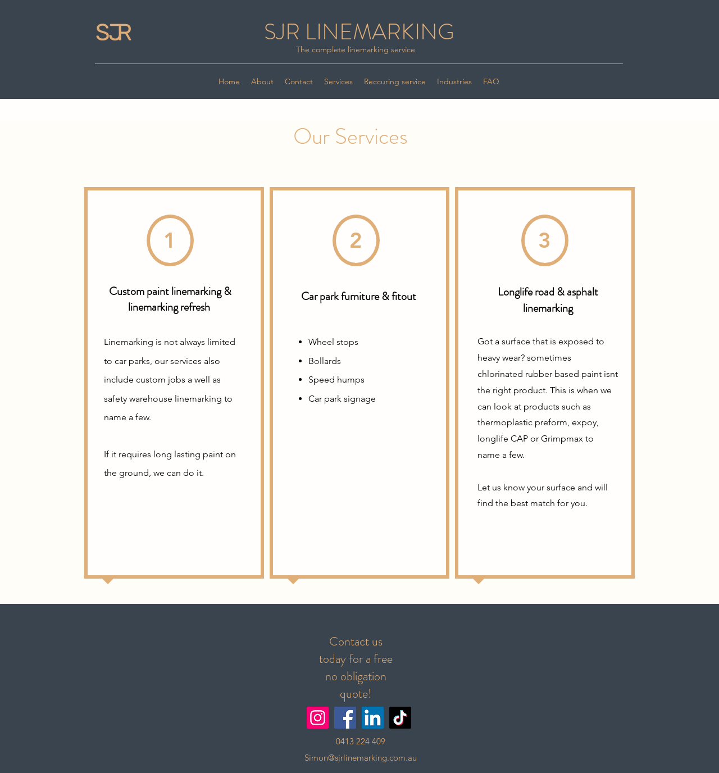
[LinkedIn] (373, 718)
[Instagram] (318, 718)
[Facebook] (345, 718)
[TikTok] (400, 718)
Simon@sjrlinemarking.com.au (360, 757)
